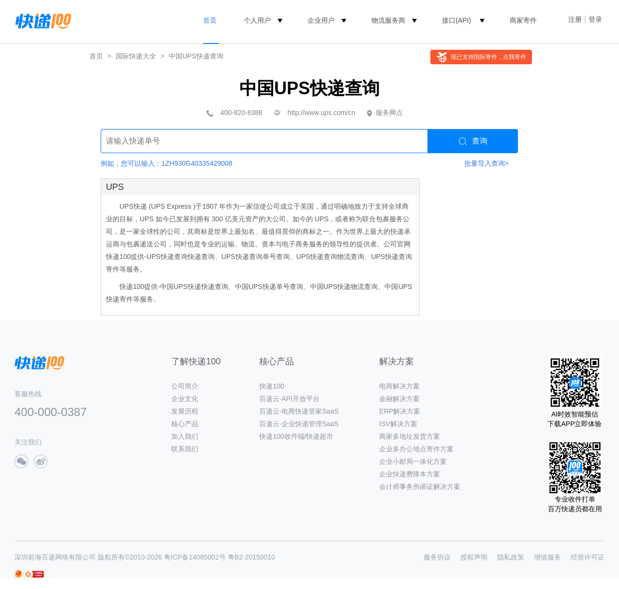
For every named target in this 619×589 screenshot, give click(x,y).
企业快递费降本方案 (409, 474)
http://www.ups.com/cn (321, 112)
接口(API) (456, 20)
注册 (575, 19)
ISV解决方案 (398, 424)
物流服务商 (388, 20)
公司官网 (397, 244)
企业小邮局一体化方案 (413, 461)
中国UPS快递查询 (196, 56)
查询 (473, 141)
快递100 (271, 386)
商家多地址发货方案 (409, 436)
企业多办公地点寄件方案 (416, 449)
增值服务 (547, 557)
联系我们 (184, 449)
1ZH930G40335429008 (197, 163)
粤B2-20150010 (251, 557)
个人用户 (257, 20)
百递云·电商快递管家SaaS (299, 411)
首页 (210, 20)
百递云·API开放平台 (289, 398)
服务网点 (389, 112)
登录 (595, 19)
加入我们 (184, 436)
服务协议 (437, 557)
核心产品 (184, 424)
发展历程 (184, 411)
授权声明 (473, 557)
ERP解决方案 (399, 411)
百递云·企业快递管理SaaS (299, 424)
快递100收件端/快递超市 (296, 436)
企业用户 (321, 20)
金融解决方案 (399, 398)
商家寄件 (523, 20)
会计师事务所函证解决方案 (419, 486)
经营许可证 (587, 557)
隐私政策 (510, 557)
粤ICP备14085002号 (195, 557)
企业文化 (184, 398)
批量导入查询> (486, 163)
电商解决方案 (399, 386)
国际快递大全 (136, 56)
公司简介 (184, 386)
